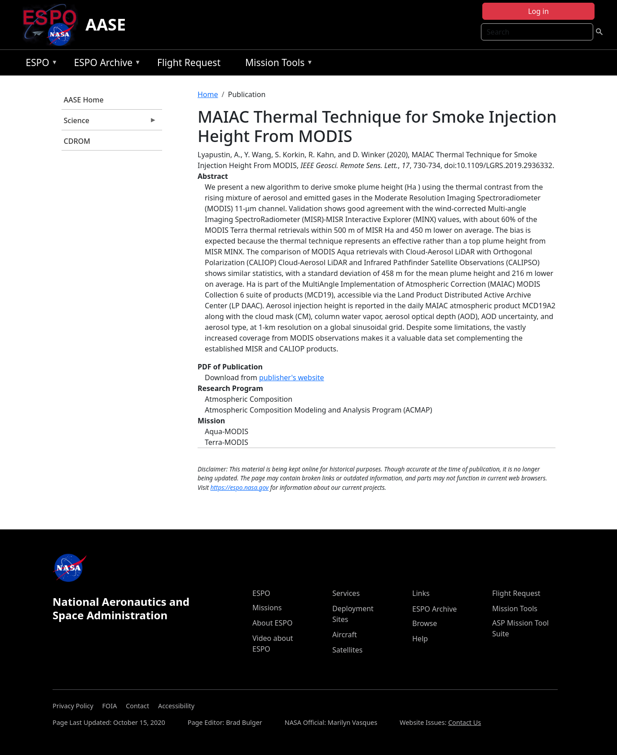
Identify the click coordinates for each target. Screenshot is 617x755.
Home (208, 94)
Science (109, 122)
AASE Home (84, 100)
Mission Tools (277, 64)
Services (346, 593)
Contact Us (464, 722)
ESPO (39, 64)
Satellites (347, 650)
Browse (424, 623)
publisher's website (291, 377)
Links (421, 593)
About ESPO (272, 623)
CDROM (77, 141)
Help (420, 639)
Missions (267, 608)
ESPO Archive (105, 64)
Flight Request (188, 62)
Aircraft (344, 635)
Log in (538, 11)
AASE (105, 24)
